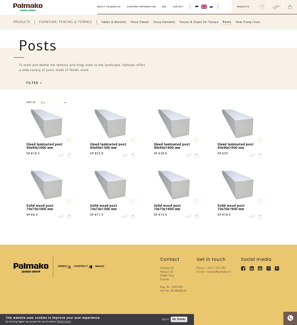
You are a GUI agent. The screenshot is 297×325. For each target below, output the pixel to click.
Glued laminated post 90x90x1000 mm (44, 146)
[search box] (227, 7)
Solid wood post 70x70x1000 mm (40, 207)
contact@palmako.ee (219, 272)
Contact (178, 7)
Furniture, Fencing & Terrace (65, 22)
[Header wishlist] (262, 6)
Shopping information (141, 7)
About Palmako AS (109, 7)
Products (21, 22)
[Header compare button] (276, 6)
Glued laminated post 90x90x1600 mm (172, 146)
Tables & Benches (113, 22)
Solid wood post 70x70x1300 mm (103, 207)
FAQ (164, 7)
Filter (32, 83)
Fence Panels (140, 22)
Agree (165, 319)
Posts (227, 22)
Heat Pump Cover (248, 22)
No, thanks (179, 319)
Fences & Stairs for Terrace (199, 22)
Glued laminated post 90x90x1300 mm (108, 146)
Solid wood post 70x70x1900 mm (231, 207)
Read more (64, 321)
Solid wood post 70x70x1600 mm (167, 207)
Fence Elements (164, 22)
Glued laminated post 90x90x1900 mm (235, 146)
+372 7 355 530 (216, 268)
